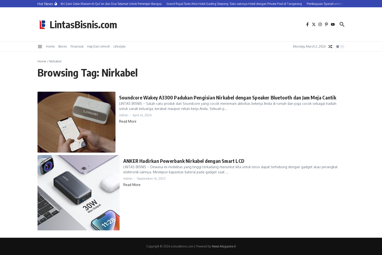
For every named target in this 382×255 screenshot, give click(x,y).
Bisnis (62, 46)
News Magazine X (224, 246)
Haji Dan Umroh (98, 46)
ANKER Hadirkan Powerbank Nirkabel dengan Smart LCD (183, 161)
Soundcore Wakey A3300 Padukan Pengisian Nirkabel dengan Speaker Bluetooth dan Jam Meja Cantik (227, 97)
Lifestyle (120, 46)
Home (50, 46)
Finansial (77, 46)
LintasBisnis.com (83, 24)
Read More (127, 121)
